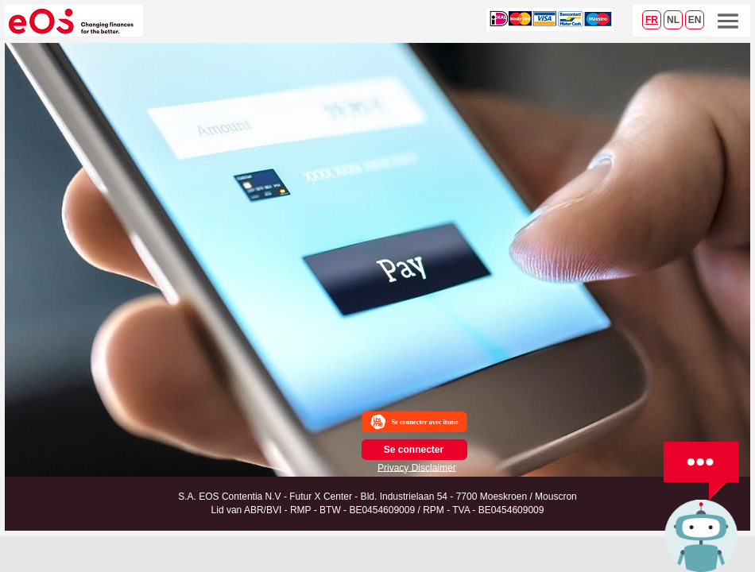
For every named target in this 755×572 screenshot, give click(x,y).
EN (695, 19)
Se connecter (413, 449)
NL (673, 19)
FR (651, 19)
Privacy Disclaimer (417, 467)
